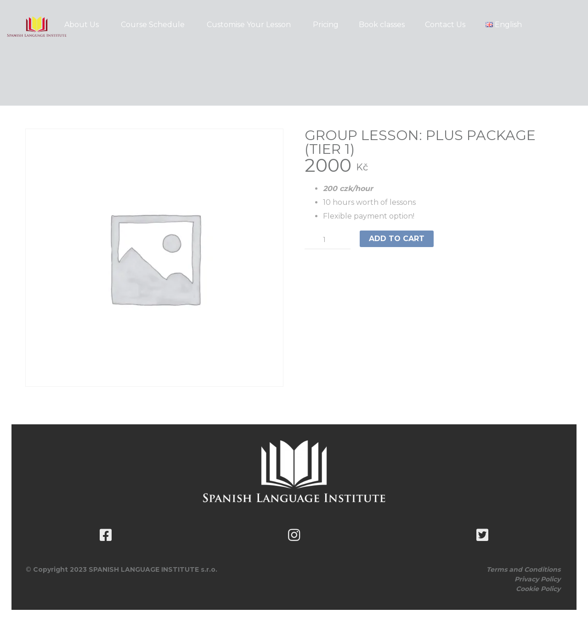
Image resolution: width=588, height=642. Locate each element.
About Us (81, 24)
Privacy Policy (537, 579)
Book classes (382, 24)
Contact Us (445, 24)
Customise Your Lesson (249, 24)
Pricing (326, 24)
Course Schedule (153, 24)
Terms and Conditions (523, 569)
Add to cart (396, 238)
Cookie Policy (538, 589)
